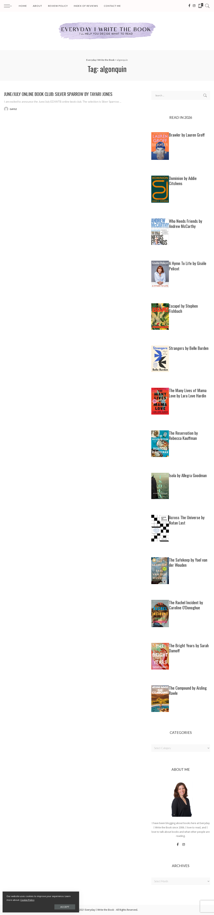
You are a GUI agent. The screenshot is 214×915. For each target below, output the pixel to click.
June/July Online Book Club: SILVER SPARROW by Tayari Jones (65, 93)
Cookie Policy (47, 899)
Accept (48, 906)
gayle (13, 109)
